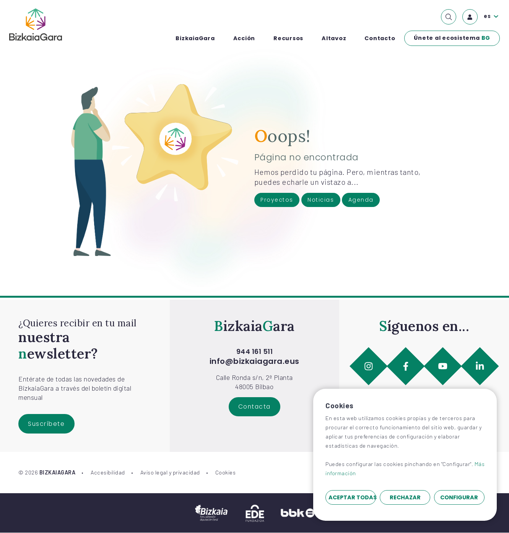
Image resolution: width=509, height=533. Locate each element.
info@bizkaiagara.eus (254, 361)
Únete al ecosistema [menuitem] (452, 38)
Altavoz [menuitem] (334, 38)
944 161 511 (254, 351)
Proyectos (277, 200)
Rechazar (405, 497)
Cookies (225, 472)
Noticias (322, 200)
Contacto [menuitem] (379, 38)
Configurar (459, 497)
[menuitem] (448, 16)
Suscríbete (47, 423)
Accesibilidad (108, 472)
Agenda (363, 200)
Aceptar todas (352, 497)
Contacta (254, 407)
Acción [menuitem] (244, 38)
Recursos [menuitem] (288, 38)
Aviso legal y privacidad (170, 472)
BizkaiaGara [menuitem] (195, 38)
